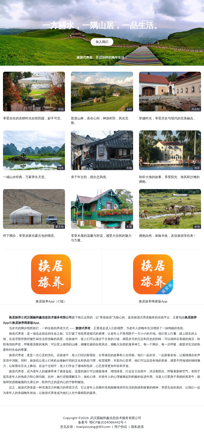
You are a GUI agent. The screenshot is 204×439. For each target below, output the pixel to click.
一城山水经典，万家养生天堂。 (25, 177)
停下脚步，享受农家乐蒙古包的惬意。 (30, 236)
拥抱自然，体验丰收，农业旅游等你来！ (167, 236)
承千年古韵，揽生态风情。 (90, 177)
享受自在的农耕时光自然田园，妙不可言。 (33, 118)
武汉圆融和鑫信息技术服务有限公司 (115, 418)
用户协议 (120, 427)
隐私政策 (137, 427)
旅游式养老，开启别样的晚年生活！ (102, 57)
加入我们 (102, 42)
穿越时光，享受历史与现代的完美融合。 (167, 118)
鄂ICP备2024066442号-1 (107, 422)
